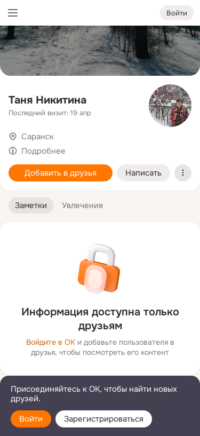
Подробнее (43, 151)
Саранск (37, 136)
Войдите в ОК (50, 342)
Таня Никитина (47, 100)
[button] (31, 205)
